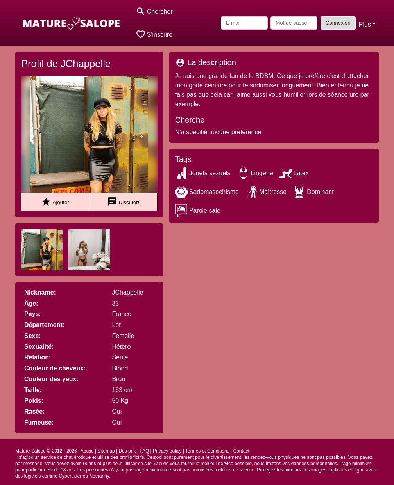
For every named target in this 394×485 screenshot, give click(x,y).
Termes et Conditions (207, 451)
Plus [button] (365, 24)
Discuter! (123, 202)
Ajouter (55, 202)
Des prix (127, 451)
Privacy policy (167, 451)
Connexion (338, 23)
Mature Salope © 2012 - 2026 (46, 451)
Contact (241, 451)
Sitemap (106, 451)
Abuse (87, 451)
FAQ (144, 451)
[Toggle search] (154, 11)
